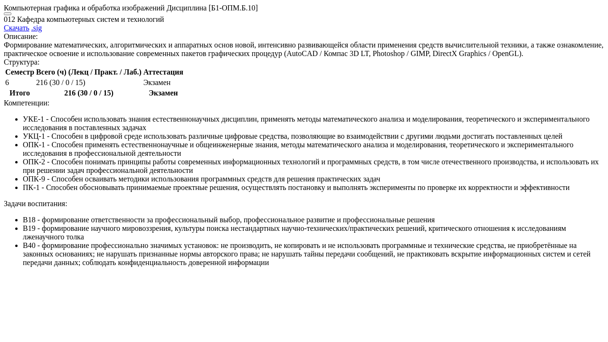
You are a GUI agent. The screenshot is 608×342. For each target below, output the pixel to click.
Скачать (16, 28)
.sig (36, 28)
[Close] (7, 13)
